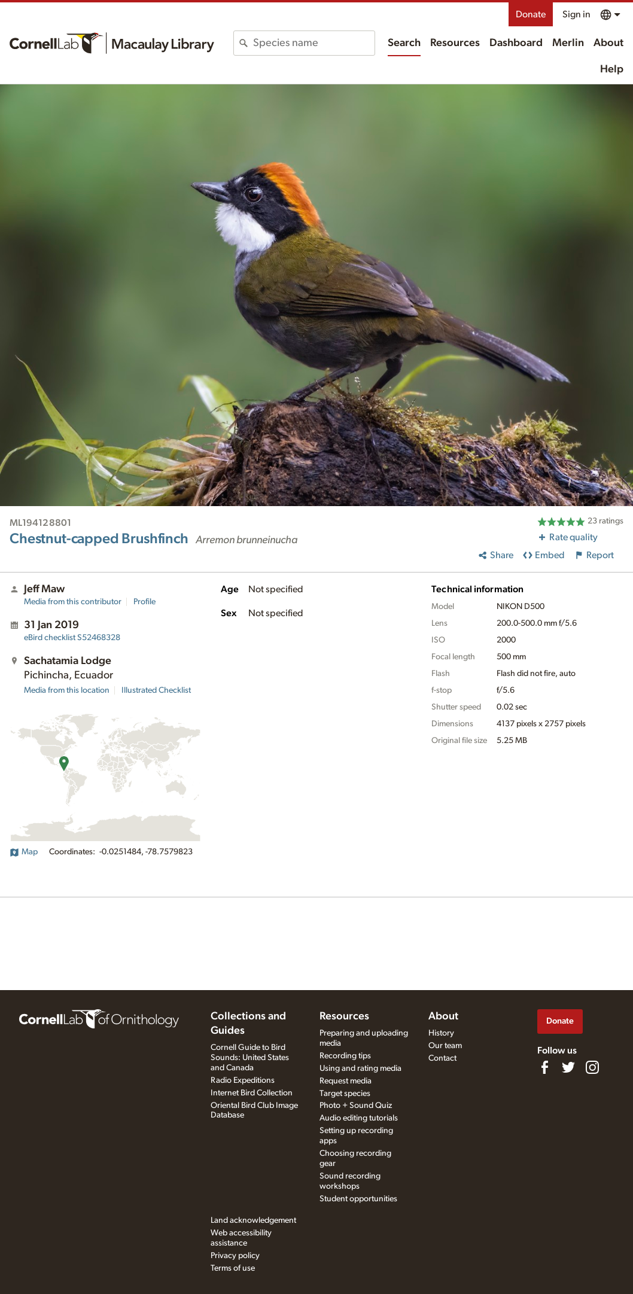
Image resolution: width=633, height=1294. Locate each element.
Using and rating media (360, 1068)
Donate (531, 14)
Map (24, 852)
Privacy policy (235, 1256)
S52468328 (72, 638)
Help (611, 69)
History (441, 1033)
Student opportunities (358, 1199)
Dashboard (516, 43)
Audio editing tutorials (358, 1118)
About (608, 43)
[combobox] (313, 43)
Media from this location (66, 690)
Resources (455, 43)
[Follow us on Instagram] (592, 1067)
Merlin (568, 43)
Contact (442, 1058)
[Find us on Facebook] (544, 1067)
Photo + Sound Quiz (355, 1105)
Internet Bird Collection (252, 1093)
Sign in (576, 14)
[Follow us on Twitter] (568, 1067)
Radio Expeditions (243, 1080)
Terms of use (233, 1268)
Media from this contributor (72, 602)
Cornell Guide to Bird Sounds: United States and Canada (250, 1057)
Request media (345, 1081)
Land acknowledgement (253, 1220)
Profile (144, 602)
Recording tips (345, 1056)
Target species (344, 1093)
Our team (445, 1046)
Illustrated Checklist (156, 690)
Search (404, 43)
